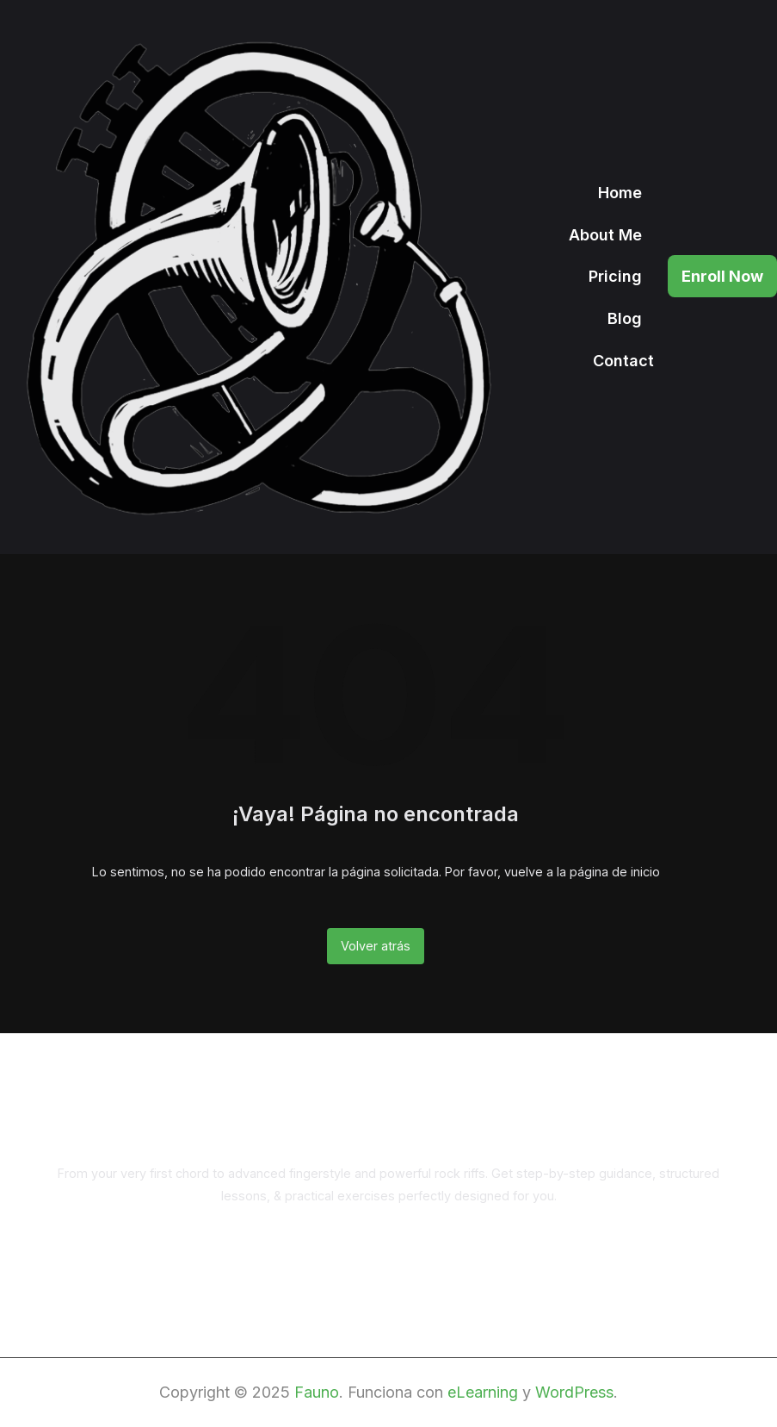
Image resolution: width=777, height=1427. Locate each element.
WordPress (574, 1392)
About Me (605, 235)
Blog (624, 318)
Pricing (615, 276)
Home (620, 193)
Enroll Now (722, 276)
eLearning (482, 1392)
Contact (623, 361)
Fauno (316, 1392)
